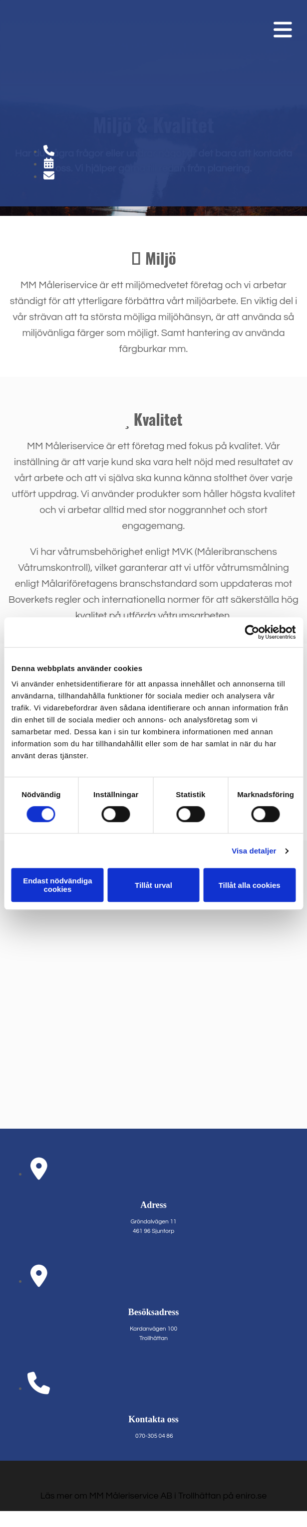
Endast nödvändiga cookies (57, 884)
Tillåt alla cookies (250, 885)
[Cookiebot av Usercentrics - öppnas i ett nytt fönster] (252, 632)
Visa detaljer (254, 851)
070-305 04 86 (153, 1436)
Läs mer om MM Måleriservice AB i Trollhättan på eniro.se (153, 1496)
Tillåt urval (153, 885)
